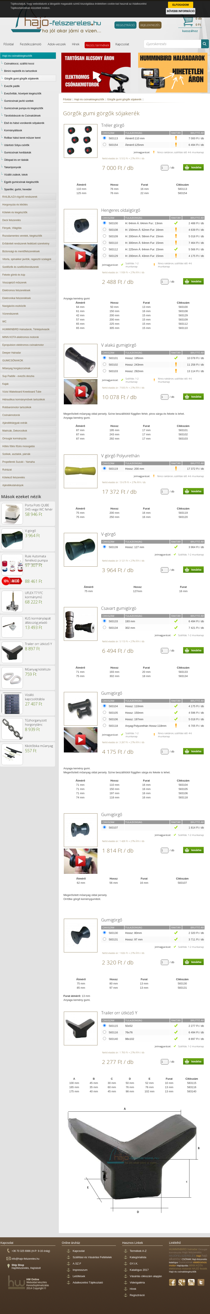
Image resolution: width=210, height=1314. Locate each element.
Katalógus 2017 (139, 1269)
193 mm (130, 621)
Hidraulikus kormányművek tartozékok (23, 399)
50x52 (129, 1025)
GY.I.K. (134, 1263)
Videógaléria (137, 1282)
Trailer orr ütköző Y (38, 644)
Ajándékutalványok (13, 485)
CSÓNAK (187, 1259)
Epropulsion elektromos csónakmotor (23, 344)
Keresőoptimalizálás (37, 1285)
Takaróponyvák (12, 167)
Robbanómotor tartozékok (16, 407)
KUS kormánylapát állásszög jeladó (38, 620)
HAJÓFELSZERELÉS (182, 1255)
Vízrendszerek (10, 313)
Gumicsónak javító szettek (19, 100)
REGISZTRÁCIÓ (125, 25)
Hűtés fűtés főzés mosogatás (18, 446)
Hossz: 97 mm (134, 939)
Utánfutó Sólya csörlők (16, 145)
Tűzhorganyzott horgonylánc (36, 722)
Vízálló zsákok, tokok (16, 174)
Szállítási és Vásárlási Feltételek (92, 1257)
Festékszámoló (30, 44)
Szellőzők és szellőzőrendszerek (20, 266)
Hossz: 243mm (134, 364)
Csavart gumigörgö (118, 608)
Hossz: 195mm (134, 358)
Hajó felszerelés (192, 1252)
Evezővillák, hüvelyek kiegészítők (22, 93)
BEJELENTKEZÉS (150, 25)
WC (4, 321)
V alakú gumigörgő (118, 345)
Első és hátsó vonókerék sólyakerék (24, 123)
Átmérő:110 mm (134, 138)
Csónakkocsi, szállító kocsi (19, 63)
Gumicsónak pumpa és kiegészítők (23, 108)
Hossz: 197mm (134, 719)
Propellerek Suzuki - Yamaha (18, 461)
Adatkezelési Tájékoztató (88, 1282)
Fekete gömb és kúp (13, 274)
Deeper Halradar (11, 352)
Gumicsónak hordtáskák (17, 152)
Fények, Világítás (12, 228)
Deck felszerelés (11, 220)
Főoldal (9, 44)
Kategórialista (138, 1257)
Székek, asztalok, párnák (16, 454)
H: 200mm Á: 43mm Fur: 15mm (144, 255)
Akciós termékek (97, 45)
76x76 (129, 1032)
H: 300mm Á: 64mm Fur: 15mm (144, 242)
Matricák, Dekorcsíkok (14, 430)
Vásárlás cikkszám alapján (146, 1276)
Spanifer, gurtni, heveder (18, 189)
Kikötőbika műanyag (39, 746)
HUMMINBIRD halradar (183, 1249)
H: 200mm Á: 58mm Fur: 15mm (144, 236)
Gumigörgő (111, 693)
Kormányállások (13, 130)
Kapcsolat (122, 44)
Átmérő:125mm (134, 144)
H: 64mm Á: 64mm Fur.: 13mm (144, 223)
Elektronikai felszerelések (16, 298)
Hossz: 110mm (134, 706)
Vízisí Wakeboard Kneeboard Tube (21, 391)
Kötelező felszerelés (13, 477)
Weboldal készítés (36, 1282)
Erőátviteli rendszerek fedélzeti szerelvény (25, 243)
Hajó (199, 1256)
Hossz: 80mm (133, 933)
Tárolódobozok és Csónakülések (22, 115)
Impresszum (80, 1269)
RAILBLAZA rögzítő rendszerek (19, 196)
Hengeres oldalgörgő (120, 210)
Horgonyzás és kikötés (15, 204)
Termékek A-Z (138, 1250)
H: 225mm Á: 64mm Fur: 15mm (144, 249)
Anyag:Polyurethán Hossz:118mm (146, 725)
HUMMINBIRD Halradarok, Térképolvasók (26, 329)
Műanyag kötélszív (38, 669)
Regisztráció (137, 1295)
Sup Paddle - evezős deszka (18, 376)
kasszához (190, 31)
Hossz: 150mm (134, 712)
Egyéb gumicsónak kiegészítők (21, 182)
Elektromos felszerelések (16, 290)
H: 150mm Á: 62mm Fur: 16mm (144, 229)
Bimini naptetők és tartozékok (20, 71)
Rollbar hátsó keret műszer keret (22, 137)
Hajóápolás (183, 1265)
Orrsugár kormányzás (14, 438)
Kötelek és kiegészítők (14, 212)
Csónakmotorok (11, 415)
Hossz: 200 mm (134, 468)
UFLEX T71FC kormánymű (34, 595)
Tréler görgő (112, 125)
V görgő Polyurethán (120, 456)
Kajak (5, 383)
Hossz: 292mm (134, 371)
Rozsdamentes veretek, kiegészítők (22, 235)
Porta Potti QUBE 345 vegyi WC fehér (39, 507)
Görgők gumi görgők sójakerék (21, 78)
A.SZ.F (77, 1263)
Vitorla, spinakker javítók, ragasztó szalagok (26, 259)
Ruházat (7, 469)
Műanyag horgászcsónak (16, 368)
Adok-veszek (57, 44)
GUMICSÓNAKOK (12, 360)
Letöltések (79, 1276)
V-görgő (30, 530)
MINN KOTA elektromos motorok (20, 337)
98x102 (129, 1038)
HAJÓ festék (199, 1268)
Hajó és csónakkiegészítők (17, 55)
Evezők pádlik (12, 86)
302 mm (130, 627)
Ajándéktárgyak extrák (14, 422)
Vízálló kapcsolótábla (35, 697)
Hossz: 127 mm (134, 547)
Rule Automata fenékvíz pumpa (36, 558)
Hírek (75, 44)
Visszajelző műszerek (14, 282)
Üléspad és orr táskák (16, 159)
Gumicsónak (185, 1262)
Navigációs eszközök (14, 305)
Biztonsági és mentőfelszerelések (21, 251)
